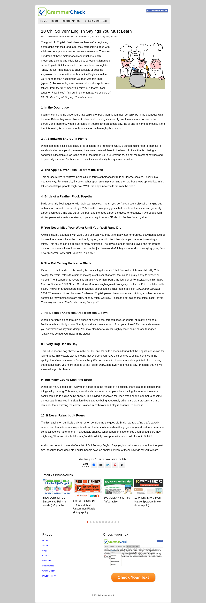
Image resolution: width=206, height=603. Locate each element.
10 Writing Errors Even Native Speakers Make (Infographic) (147, 501)
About (45, 545)
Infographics (71, 21)
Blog (55, 21)
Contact (46, 555)
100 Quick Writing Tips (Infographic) (117, 499)
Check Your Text (96, 21)
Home (43, 21)
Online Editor (48, 571)
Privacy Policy (49, 576)
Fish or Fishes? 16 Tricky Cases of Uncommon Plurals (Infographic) (84, 506)
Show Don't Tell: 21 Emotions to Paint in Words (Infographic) (54, 501)
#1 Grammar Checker (157, 11)
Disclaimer (47, 560)
